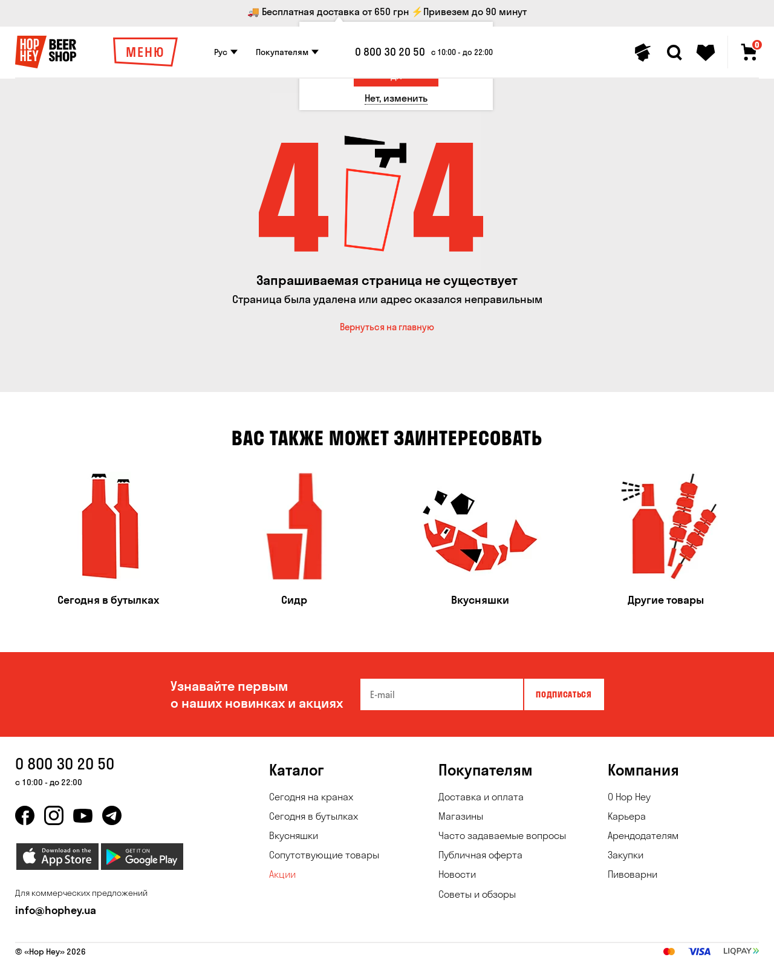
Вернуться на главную (387, 327)
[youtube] (83, 815)
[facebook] (24, 815)
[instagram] (53, 815)
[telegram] (112, 815)
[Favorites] (705, 53)
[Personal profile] (642, 53)
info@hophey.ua (55, 910)
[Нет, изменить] (396, 98)
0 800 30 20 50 (390, 52)
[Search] (674, 53)
